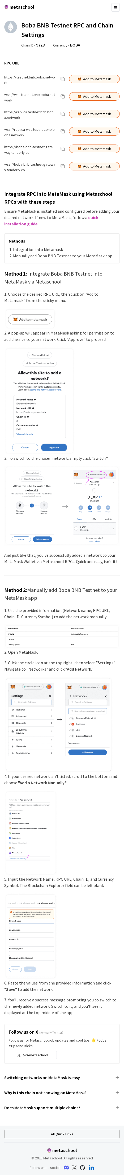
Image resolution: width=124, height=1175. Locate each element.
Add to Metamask (94, 79)
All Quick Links (62, 1134)
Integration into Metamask (38, 249)
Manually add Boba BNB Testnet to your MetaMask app (62, 255)
